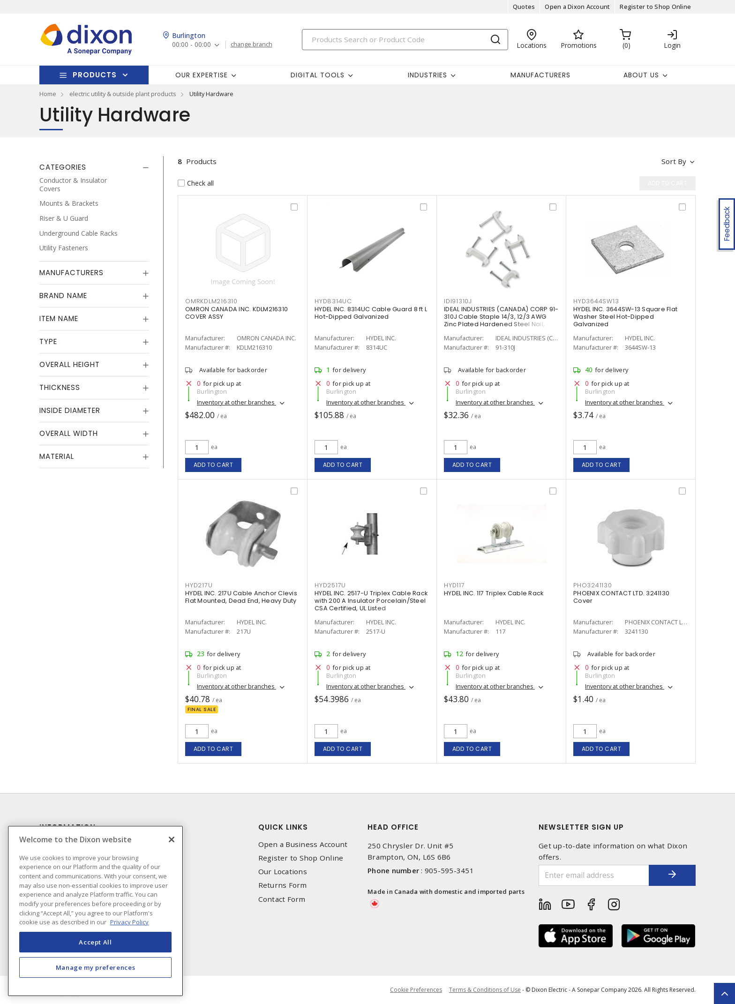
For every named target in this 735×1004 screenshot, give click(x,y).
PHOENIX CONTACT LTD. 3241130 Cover (621, 597)
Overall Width (68, 433)
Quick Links (283, 827)
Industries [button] (427, 75)
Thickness (59, 387)
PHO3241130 (592, 585)
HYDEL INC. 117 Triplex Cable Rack (493, 593)
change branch (251, 44)
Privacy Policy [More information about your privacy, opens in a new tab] (129, 922)
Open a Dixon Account (577, 6)
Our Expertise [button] (201, 75)
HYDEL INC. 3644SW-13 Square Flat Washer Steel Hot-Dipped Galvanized (625, 316)
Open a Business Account (303, 844)
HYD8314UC (333, 301)
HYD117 (454, 585)
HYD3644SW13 (596, 301)
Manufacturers (540, 75)
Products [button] (95, 75)
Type (48, 341)
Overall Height (69, 364)
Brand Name (63, 295)
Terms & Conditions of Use (485, 990)
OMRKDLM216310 (211, 301)
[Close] (171, 839)
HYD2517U (330, 585)
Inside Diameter (69, 410)
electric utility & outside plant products (122, 94)
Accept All (95, 942)
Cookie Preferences (416, 990)
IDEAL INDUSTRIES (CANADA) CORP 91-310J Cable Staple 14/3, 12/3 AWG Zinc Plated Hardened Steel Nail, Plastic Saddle (501, 320)
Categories (62, 167)
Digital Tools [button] (318, 75)
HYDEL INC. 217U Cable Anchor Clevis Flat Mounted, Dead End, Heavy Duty (241, 597)
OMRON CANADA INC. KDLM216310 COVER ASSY (236, 313)
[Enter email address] (594, 875)
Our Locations (282, 871)
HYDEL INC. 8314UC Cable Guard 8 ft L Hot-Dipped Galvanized (371, 313)
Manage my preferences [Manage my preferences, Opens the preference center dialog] (95, 967)
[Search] (405, 39)
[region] (95, 911)
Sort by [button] (673, 161)
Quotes (524, 6)
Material (56, 456)
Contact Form (282, 899)
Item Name (58, 318)
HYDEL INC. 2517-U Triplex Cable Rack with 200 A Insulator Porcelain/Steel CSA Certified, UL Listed (371, 600)
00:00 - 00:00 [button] (191, 45)
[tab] (94, 167)
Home (47, 94)
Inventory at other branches (236, 402)
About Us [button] (641, 75)
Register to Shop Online (655, 6)
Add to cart (213, 465)
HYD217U (198, 585)
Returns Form (282, 885)
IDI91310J (458, 301)
